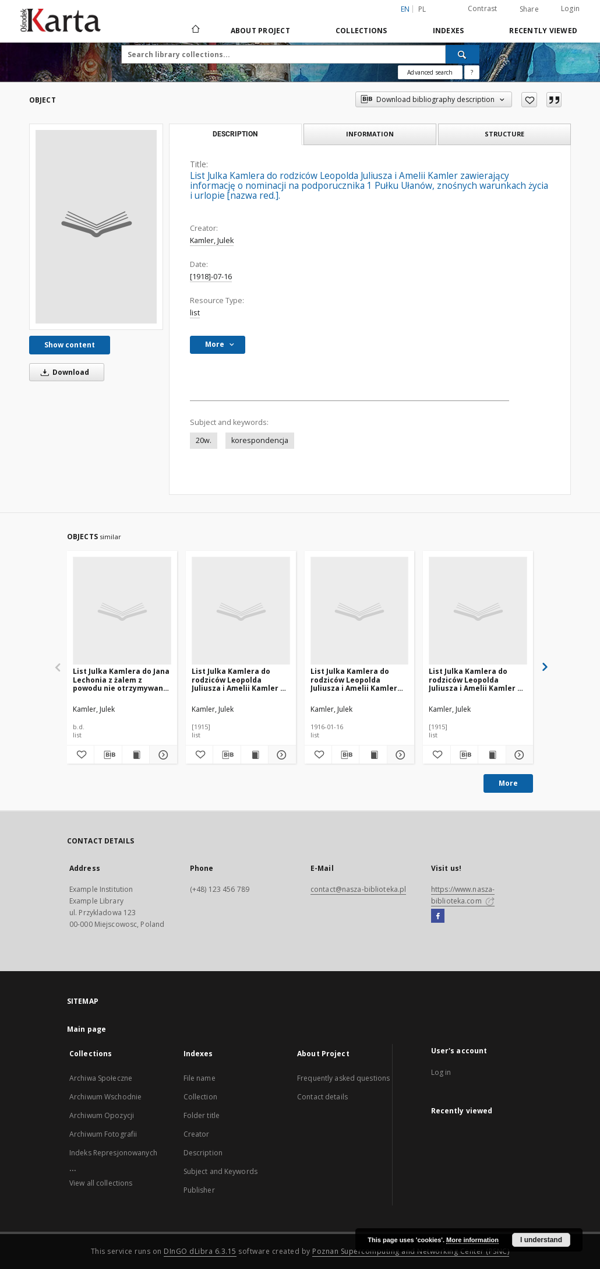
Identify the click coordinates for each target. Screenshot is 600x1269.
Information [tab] (370, 133)
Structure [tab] (504, 133)
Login (570, 8)
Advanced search (430, 72)
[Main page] (195, 30)
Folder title (201, 1115)
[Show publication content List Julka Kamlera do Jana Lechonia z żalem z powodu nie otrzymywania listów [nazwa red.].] (135, 754)
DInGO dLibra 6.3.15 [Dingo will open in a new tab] (200, 1251)
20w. (203, 440)
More (508, 783)
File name (199, 1078)
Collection (200, 1097)
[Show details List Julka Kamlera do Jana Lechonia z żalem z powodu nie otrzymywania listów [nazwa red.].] (161, 754)
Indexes (448, 31)
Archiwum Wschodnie (105, 1097)
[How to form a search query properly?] (471, 72)
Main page (86, 1029)
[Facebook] (437, 916)
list (195, 313)
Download (63, 372)
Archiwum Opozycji (101, 1115)
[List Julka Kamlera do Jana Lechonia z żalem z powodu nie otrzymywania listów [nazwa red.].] (122, 611)
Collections (361, 31)
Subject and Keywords (220, 1171)
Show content (69, 345)
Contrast (482, 8)
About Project (260, 31)
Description (203, 1153)
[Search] (462, 54)
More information (472, 1239)
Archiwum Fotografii (103, 1134)
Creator (196, 1134)
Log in (441, 1072)
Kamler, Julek (212, 240)
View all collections (100, 1183)
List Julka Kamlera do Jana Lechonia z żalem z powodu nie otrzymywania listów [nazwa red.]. (121, 679)
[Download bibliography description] (107, 754)
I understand (541, 1240)
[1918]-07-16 (211, 277)
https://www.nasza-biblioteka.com (463, 895)
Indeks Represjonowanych (113, 1153)
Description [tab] (235, 134)
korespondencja (259, 440)
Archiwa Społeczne (100, 1078)
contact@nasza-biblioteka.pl (358, 889)
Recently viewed (543, 31)
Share (529, 9)
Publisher (199, 1190)
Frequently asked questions (343, 1078)
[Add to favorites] (529, 99)
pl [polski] (422, 9)
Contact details (322, 1097)
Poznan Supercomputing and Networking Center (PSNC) (410, 1251)
